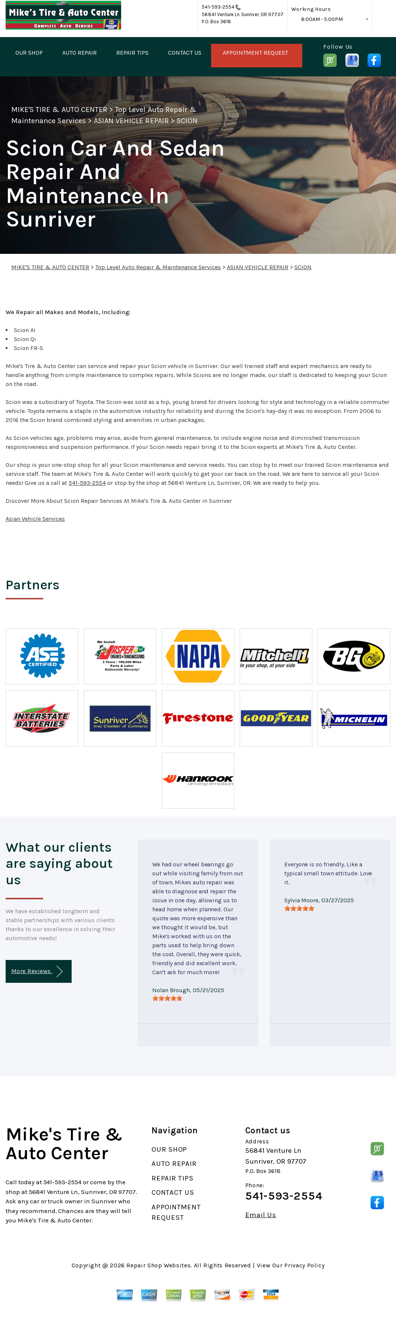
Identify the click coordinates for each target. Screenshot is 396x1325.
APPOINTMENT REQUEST (255, 52)
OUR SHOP (29, 52)
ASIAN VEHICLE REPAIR (131, 120)
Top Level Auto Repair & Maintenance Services (158, 267)
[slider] (167, 998)
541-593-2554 (218, 7)
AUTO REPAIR (79, 52)
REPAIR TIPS (132, 52)
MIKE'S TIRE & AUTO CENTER (59, 109)
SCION (187, 120)
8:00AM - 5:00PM (322, 19)
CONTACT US (184, 52)
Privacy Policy (304, 1265)
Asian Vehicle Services (35, 518)
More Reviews (37, 972)
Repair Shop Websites (158, 1265)
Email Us (260, 1215)
